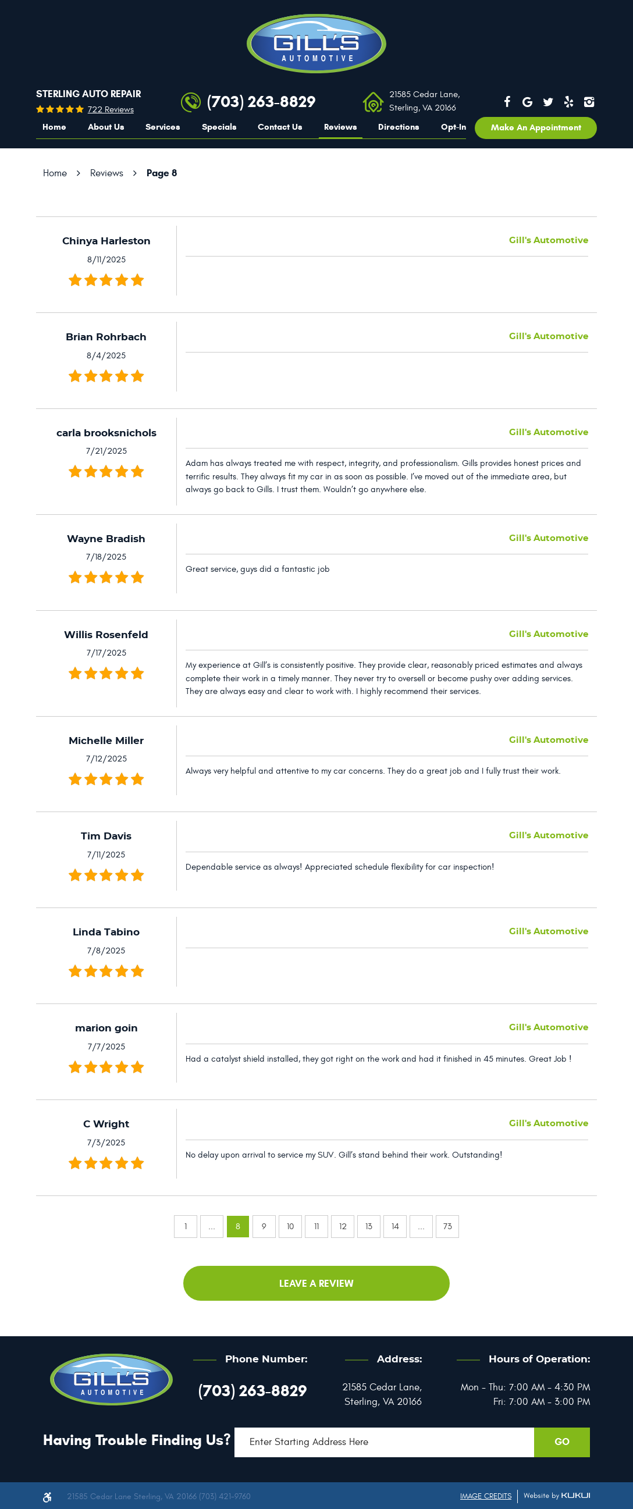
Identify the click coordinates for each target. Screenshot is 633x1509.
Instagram (589, 101)
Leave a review (316, 1283)
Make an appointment (536, 127)
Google (527, 101)
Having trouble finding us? (137, 1439)
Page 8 (162, 173)
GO (562, 1442)
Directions (398, 127)
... (211, 1227)
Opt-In (453, 127)
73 (447, 1227)
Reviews (340, 127)
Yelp (569, 101)
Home (54, 127)
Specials (219, 127)
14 (395, 1227)
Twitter (548, 101)
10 (290, 1227)
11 (316, 1227)
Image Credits (485, 1496)
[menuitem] (54, 127)
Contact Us (280, 127)
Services (162, 127)
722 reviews (111, 109)
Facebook (506, 101)
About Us (106, 127)
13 (368, 1227)
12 (343, 1227)
